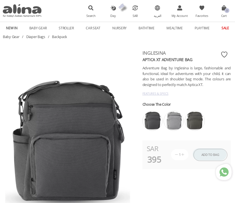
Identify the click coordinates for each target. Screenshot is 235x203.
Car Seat (93, 28)
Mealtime (174, 28)
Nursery (119, 28)
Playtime (202, 28)
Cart (224, 16)
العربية (157, 16)
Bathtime (147, 28)
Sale (225, 28)
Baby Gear (38, 28)
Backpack (59, 36)
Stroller (66, 28)
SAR (135, 16)
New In (11, 28)
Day (113, 16)
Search (90, 16)
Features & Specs (155, 93)
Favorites (202, 16)
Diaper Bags (35, 36)
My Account (180, 16)
